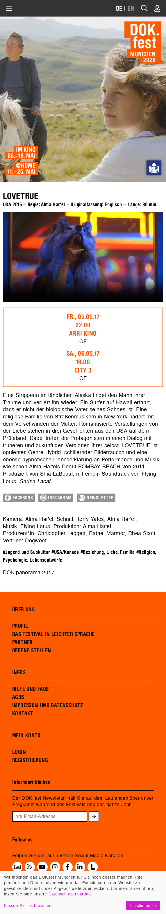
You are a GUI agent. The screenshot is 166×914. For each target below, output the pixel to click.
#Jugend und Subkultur (26, 552)
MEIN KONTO (26, 735)
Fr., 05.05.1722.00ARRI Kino (83, 325)
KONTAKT (22, 713)
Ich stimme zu (143, 905)
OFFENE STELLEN (31, 650)
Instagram (56, 497)
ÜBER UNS (23, 610)
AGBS (18, 697)
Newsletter (96, 498)
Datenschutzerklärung (70, 894)
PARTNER (22, 642)
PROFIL (20, 626)
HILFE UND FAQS (30, 689)
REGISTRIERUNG (30, 760)
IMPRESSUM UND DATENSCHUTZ (47, 705)
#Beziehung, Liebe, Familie (108, 552)
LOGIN (19, 752)
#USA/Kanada (65, 552)
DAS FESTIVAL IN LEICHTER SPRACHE (53, 634)
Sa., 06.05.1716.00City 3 (83, 362)
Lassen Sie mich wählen (27, 905)
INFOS (19, 672)
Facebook (19, 497)
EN (131, 9)
